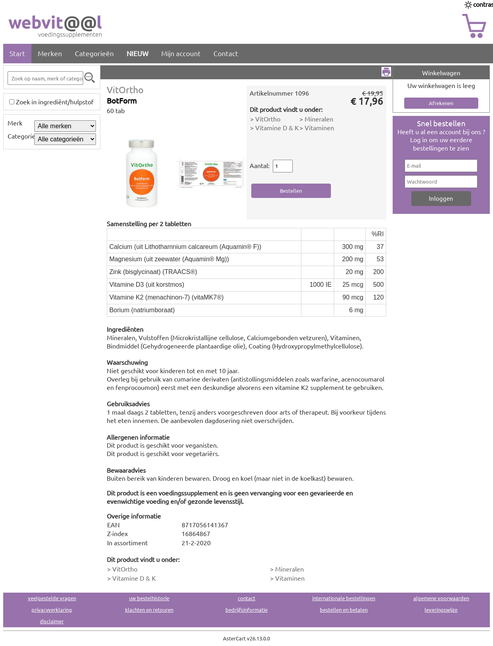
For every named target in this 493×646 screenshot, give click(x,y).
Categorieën (94, 53)
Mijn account (181, 53)
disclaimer (52, 621)
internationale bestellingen (343, 598)
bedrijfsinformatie (246, 609)
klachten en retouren (149, 609)
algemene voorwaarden (441, 598)
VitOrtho (125, 89)
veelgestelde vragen (52, 598)
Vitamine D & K (277, 127)
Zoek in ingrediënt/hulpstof (55, 102)
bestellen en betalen (344, 609)
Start (17, 53)
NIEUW (138, 53)
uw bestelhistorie (149, 598)
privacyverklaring (51, 609)
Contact (225, 53)
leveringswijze (441, 609)
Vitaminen (319, 127)
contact (246, 598)
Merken (50, 53)
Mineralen (319, 119)
